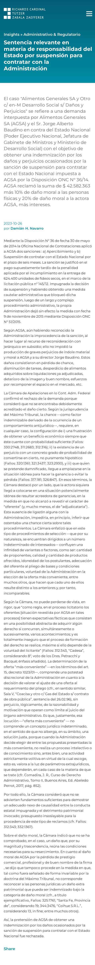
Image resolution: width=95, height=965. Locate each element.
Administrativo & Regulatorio (51, 34)
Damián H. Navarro (27, 228)
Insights (11, 34)
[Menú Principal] (89, 14)
